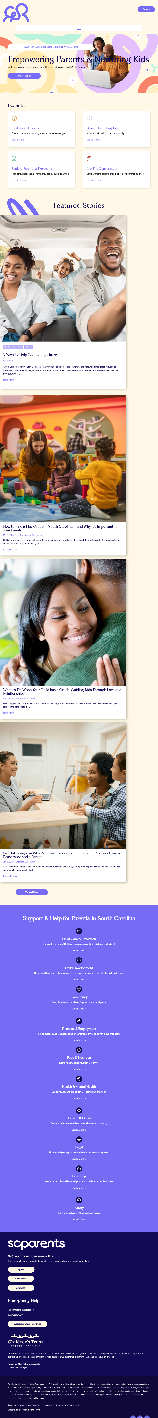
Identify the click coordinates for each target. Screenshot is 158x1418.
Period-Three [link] (34, 1410)
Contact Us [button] (21, 1288)
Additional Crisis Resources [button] (27, 1324)
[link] (16, 21)
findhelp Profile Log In (17, 1367)
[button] (79, 28)
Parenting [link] (28, 347)
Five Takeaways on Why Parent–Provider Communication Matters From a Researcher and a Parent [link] (61, 855)
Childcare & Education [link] (25, 862)
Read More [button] (8, 380)
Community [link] (37, 535)
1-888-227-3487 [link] (15, 1315)
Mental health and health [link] (13, 347)
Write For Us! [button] (21, 1278)
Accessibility (34, 1364)
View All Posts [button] (31, 892)
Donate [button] (146, 9)
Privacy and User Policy (18, 1364)
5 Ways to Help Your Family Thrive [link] (30, 354)
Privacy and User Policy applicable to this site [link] (53, 1384)
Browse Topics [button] (24, 75)
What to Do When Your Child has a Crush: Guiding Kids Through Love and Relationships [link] (62, 692)
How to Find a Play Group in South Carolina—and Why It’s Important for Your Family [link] (61, 528)
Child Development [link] (23, 535)
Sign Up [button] (21, 1269)
